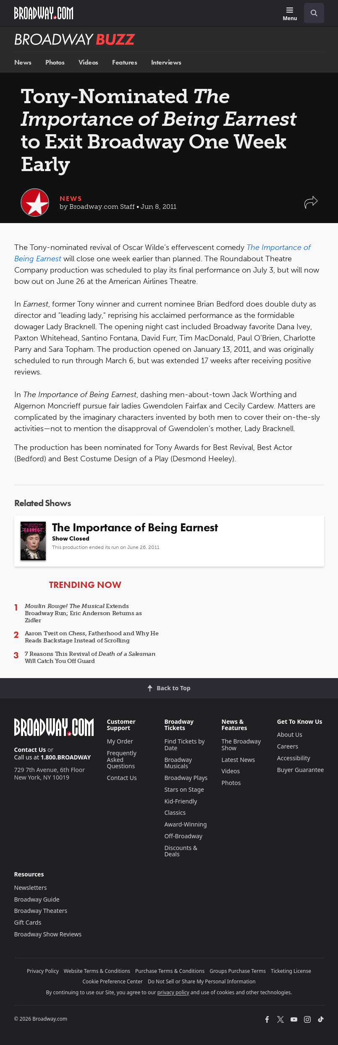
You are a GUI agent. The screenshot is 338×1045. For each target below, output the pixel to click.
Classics (175, 812)
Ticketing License (291, 971)
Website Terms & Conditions (97, 971)
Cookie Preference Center (112, 981)
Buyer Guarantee (300, 770)
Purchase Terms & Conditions (169, 971)
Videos (88, 62)
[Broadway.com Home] (43, 13)
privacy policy (173, 992)
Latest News (238, 760)
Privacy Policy (43, 971)
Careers (287, 746)
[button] (311, 207)
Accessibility (293, 758)
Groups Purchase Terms (238, 971)
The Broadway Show (241, 744)
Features (124, 62)
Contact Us (30, 750)
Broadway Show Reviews (48, 934)
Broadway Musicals (178, 763)
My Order (120, 741)
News (22, 62)
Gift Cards (28, 922)
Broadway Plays (185, 778)
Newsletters (30, 888)
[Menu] (290, 14)
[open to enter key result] (314, 13)
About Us (289, 734)
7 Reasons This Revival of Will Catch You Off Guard (90, 657)
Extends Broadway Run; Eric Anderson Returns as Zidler (83, 613)
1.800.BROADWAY (66, 757)
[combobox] (310, 13)
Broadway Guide (37, 899)
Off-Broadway (183, 836)
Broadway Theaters (41, 911)
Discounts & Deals (180, 851)
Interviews (166, 62)
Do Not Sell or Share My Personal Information (202, 981)
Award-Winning (185, 824)
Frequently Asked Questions (121, 759)
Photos (54, 62)
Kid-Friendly (180, 801)
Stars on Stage (184, 789)
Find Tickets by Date (184, 744)
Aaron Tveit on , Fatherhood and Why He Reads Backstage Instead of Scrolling (92, 637)
